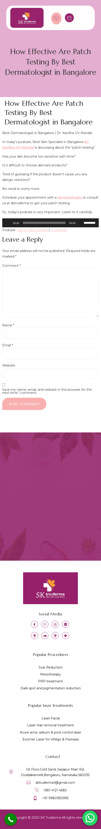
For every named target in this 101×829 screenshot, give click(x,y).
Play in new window (32, 230)
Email (7, 345)
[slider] (44, 223)
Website (8, 365)
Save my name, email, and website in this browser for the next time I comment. (47, 391)
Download (59, 230)
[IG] (55, 624)
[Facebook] (34, 624)
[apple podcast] (34, 635)
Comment (11, 265)
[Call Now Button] (10, 819)
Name (8, 325)
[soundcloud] (44, 635)
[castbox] (55, 635)
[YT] (44, 624)
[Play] (8, 223)
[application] (50, 222)
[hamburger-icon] (56, 16)
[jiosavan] (65, 635)
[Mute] (80, 223)
